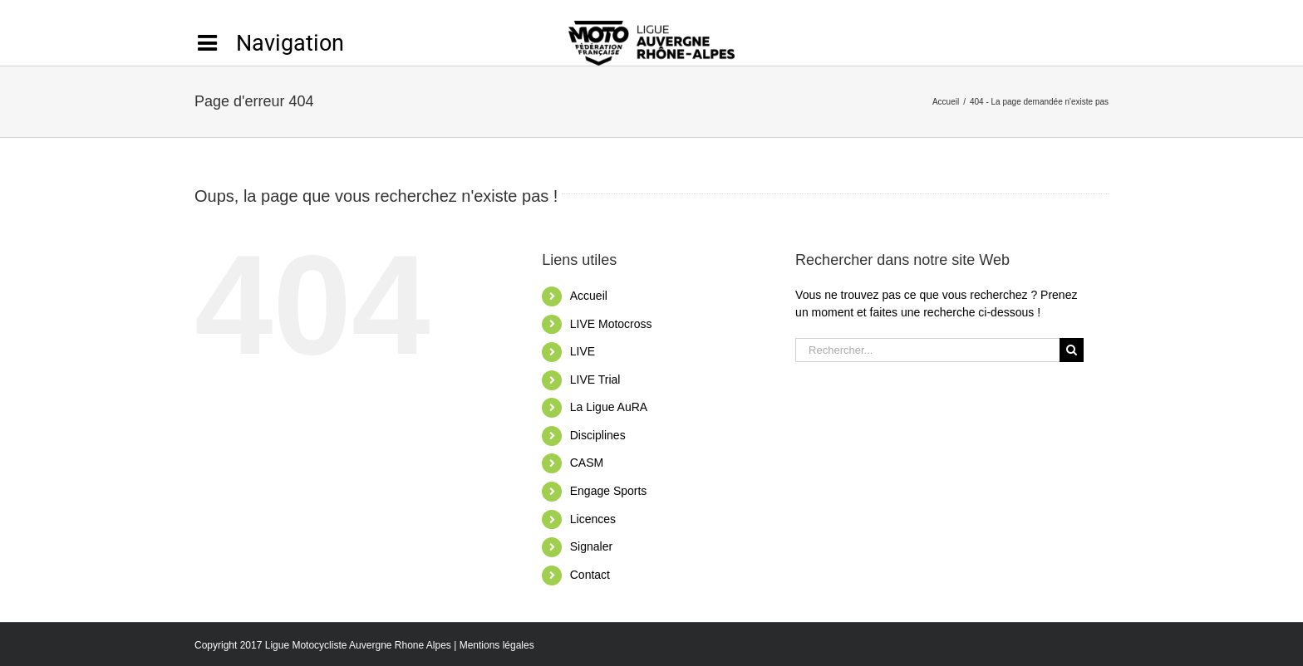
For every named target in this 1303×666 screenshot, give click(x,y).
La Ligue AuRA (608, 407)
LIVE (582, 351)
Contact (590, 574)
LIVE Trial (595, 379)
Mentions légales (497, 645)
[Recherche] (1072, 350)
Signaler (591, 546)
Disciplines (598, 435)
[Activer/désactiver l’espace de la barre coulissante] (269, 43)
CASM (586, 462)
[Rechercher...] (927, 350)
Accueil (588, 295)
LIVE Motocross (611, 324)
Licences (593, 519)
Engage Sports (608, 490)
